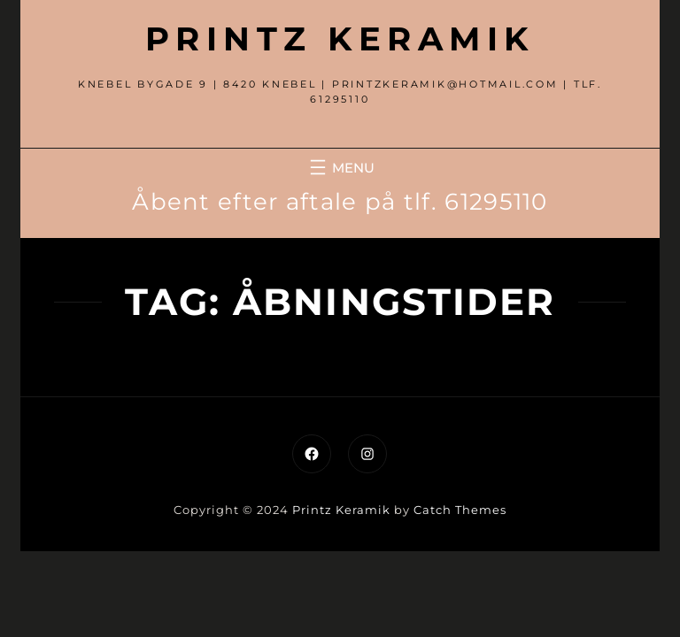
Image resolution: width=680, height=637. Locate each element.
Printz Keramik (340, 38)
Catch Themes (459, 510)
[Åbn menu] (340, 167)
